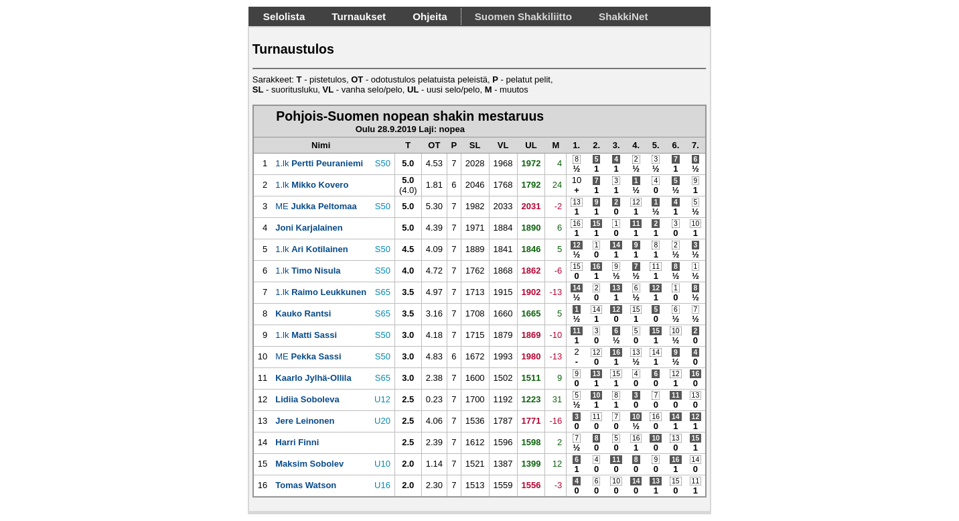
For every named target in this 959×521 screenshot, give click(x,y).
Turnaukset (358, 16)
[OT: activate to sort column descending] (434, 145)
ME (315, 206)
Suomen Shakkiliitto (523, 16)
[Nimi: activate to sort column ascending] (320, 145)
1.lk (319, 163)
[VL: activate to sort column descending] (503, 145)
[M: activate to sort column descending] (556, 145)
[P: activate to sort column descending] (454, 145)
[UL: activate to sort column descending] (531, 145)
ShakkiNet (623, 16)
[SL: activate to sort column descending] (475, 145)
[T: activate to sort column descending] (407, 145)
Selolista (284, 16)
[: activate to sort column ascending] (262, 145)
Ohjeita (430, 16)
